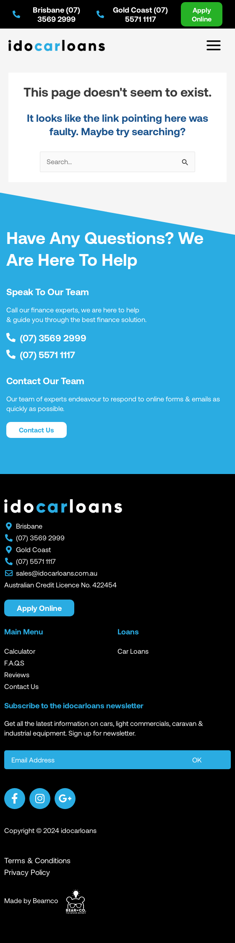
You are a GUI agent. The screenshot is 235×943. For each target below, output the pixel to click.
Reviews (16, 674)
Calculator (19, 651)
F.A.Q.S (14, 663)
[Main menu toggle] (213, 45)
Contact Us (21, 686)
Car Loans (133, 651)
